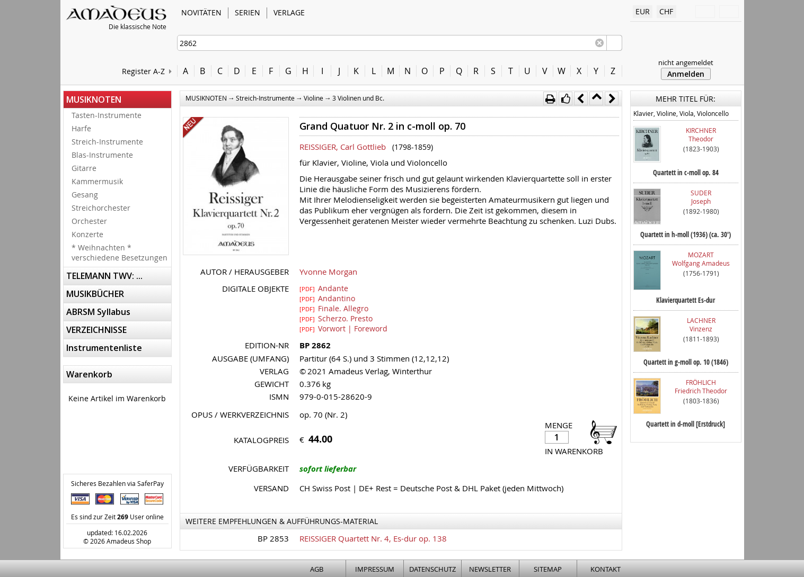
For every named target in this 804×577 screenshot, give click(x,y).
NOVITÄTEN (201, 12)
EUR (642, 11)
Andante (323, 288)
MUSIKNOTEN (93, 99)
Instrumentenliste (104, 348)
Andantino (327, 298)
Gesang (85, 195)
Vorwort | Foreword (343, 328)
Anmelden (685, 74)
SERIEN (247, 12)
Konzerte (87, 234)
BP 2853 (273, 538)
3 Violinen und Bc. (358, 98)
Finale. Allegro (333, 308)
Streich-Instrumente (107, 142)
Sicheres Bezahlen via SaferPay (117, 483)
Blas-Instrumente (102, 155)
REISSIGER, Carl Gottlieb (342, 146)
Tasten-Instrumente (107, 115)
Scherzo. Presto (336, 318)
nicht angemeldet (685, 62)
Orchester (89, 221)
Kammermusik (97, 181)
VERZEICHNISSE (96, 330)
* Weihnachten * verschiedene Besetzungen (119, 252)
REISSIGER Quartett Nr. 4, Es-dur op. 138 (373, 538)
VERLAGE (289, 12)
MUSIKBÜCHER (95, 294)
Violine (313, 98)
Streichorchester (101, 208)
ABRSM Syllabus (98, 312)
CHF (666, 11)
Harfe (81, 128)
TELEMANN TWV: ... (104, 276)
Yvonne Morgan (328, 271)
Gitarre (84, 168)
